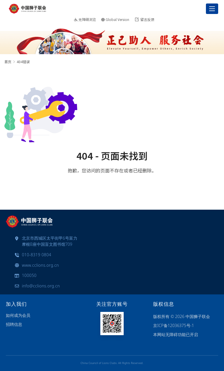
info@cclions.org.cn (41, 286)
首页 (7, 61)
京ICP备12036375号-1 (173, 325)
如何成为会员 (18, 315)
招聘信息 (14, 324)
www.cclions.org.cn (40, 265)
